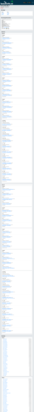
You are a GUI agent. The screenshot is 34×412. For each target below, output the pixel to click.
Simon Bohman (12, 258)
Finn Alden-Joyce (4, 232)
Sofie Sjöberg (4, 52)
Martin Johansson (9, 199)
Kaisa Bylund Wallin (8, 85)
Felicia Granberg (4, 111)
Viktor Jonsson (8, 241)
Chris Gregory (8, 210)
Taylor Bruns (7, 52)
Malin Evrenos (5, 370)
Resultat (2, 14)
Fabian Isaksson (8, 263)
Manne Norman (4, 253)
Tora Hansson (8, 74)
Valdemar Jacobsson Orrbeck (6, 258)
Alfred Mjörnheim (9, 253)
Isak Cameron (4, 203)
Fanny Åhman (8, 47)
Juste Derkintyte (8, 43)
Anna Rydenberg (9, 106)
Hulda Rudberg (9, 80)
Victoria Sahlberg (4, 106)
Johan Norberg (4, 267)
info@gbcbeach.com (6, 27)
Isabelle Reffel (4, 47)
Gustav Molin (8, 237)
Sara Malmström (4, 80)
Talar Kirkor (8, 81)
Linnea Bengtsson (9, 107)
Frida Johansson (4, 74)
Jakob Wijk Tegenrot (10, 189)
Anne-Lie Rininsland (4, 42)
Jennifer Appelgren (4, 81)
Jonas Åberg (8, 225)
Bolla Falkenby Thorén (5, 86)
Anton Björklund (4, 199)
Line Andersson (4, 69)
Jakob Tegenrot (5, 396)
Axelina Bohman (4, 107)
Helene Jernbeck (9, 111)
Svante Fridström (4, 211)
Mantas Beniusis (4, 225)
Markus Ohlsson (4, 236)
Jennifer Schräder (5, 364)
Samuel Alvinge (8, 203)
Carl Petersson (4, 204)
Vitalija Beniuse (4, 60)
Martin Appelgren (4, 210)
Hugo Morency (4, 237)
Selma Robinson (9, 69)
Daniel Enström (8, 204)
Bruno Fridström (9, 211)
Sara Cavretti (3, 85)
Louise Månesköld (4, 59)
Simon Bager (8, 232)
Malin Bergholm (9, 59)
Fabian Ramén (4, 241)
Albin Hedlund (8, 267)
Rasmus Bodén (9, 236)
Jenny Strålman (8, 60)
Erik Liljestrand (4, 263)
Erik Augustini (4, 215)
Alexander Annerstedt (5, 189)
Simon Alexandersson (9, 215)
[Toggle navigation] (33, 2)
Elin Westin (9, 86)
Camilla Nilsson (10, 42)
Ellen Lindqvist (4, 43)
